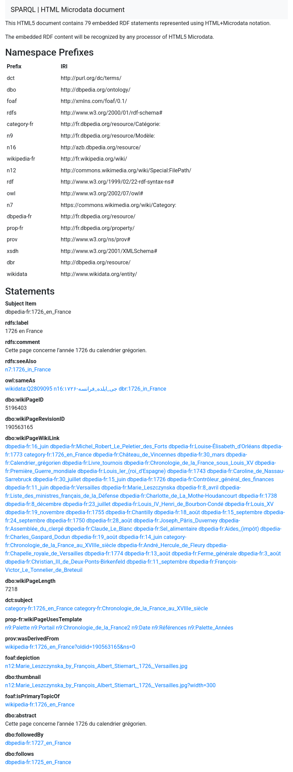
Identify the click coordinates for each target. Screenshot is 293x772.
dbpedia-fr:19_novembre (34, 512)
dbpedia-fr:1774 (104, 553)
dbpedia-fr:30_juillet (57, 479)
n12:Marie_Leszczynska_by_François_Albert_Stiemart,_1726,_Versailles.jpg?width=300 (110, 685)
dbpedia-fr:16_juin (27, 446)
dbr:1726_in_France (142, 388)
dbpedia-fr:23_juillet (87, 504)
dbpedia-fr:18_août (177, 512)
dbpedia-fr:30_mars (201, 454)
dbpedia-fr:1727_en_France (38, 743)
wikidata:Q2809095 (28, 388)
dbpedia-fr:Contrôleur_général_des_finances (220, 479)
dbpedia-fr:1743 (186, 471)
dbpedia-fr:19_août (94, 537)
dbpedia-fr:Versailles (75, 487)
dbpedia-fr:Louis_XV (249, 504)
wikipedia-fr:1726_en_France (39, 704)
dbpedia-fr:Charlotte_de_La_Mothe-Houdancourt (178, 496)
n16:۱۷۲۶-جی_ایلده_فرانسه (85, 388)
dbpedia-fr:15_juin (104, 479)
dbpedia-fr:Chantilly (129, 512)
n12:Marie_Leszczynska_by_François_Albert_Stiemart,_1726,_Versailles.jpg (96, 666)
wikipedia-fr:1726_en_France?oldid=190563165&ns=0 (70, 647)
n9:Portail (43, 627)
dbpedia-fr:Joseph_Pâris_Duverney (175, 520)
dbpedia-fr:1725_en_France (38, 762)
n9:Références (169, 627)
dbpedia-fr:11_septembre (156, 561)
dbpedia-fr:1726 (146, 479)
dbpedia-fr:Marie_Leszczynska (138, 487)
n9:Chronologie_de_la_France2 (93, 627)
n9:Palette (17, 627)
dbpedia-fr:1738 (257, 496)
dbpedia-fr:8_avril (197, 487)
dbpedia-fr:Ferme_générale (204, 553)
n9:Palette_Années (210, 627)
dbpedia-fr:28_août (109, 520)
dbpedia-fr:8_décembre (33, 504)
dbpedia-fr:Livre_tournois (92, 463)
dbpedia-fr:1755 (85, 512)
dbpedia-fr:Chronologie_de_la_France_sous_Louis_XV (188, 463)
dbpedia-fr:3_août (259, 553)
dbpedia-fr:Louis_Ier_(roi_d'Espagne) (122, 471)
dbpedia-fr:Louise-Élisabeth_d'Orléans (214, 446)
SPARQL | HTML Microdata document (68, 9)
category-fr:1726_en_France (58, 454)
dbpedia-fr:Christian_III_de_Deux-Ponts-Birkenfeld (65, 561)
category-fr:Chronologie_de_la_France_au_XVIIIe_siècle (141, 608)
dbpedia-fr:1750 (65, 520)
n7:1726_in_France (28, 369)
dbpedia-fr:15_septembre (231, 512)
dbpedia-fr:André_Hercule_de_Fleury (161, 545)
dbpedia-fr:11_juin (27, 487)
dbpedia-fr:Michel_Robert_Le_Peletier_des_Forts (108, 446)
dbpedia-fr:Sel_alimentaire (165, 529)
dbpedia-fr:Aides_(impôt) (229, 529)
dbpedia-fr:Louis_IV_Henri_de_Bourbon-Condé (167, 504)
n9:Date (141, 627)
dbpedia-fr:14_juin (140, 537)
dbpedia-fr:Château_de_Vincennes (134, 454)
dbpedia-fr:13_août (147, 553)
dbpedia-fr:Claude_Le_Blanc (98, 529)
